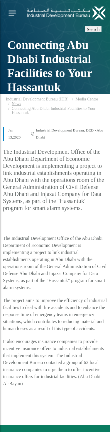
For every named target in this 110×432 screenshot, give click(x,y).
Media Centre (86, 99)
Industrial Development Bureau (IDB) (37, 99)
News (16, 104)
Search (93, 29)
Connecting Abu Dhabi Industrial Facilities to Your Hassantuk (54, 110)
